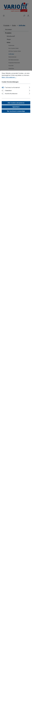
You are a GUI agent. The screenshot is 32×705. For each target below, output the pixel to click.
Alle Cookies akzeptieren (16, 103)
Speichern (16, 107)
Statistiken (8, 90)
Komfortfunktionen (11, 93)
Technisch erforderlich (12, 87)
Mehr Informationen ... (9, 77)
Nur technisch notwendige (16, 111)
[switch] (3, 90)
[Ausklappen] (29, 87)
